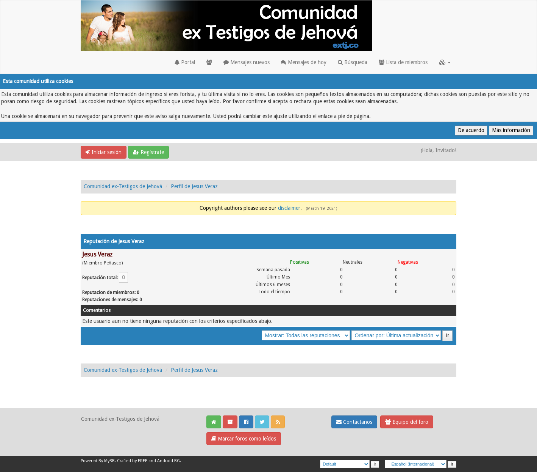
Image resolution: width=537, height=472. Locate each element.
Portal (185, 62)
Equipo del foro (406, 422)
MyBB (109, 460)
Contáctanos (354, 422)
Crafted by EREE (132, 460)
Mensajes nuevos (246, 62)
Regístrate (148, 152)
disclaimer (289, 208)
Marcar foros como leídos (243, 439)
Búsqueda (352, 62)
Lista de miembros (403, 62)
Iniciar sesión (104, 152)
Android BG (168, 460)
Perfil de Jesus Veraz (194, 186)
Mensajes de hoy (303, 62)
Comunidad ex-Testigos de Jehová (123, 186)
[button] (444, 62)
